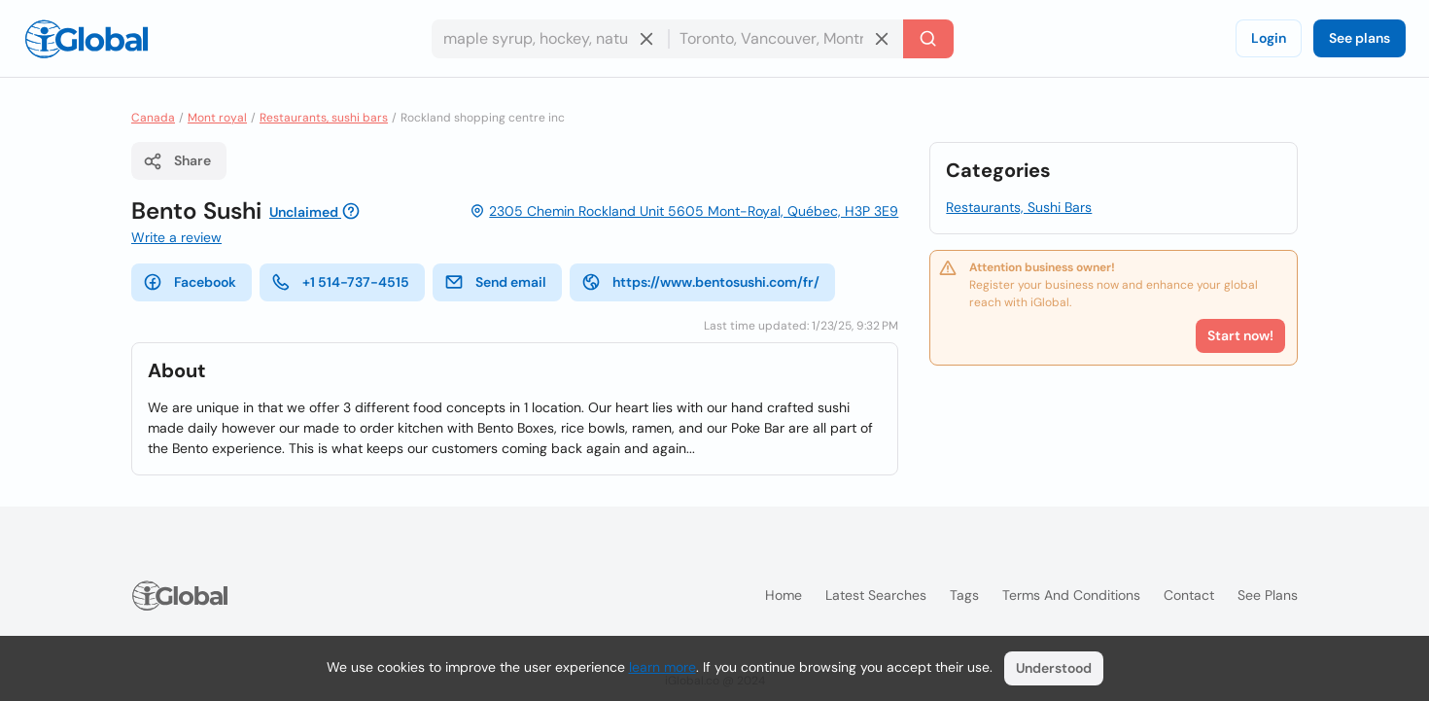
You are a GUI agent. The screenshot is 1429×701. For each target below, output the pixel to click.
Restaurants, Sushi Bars (1019, 207)
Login (1268, 38)
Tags (964, 595)
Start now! (1240, 335)
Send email (495, 282)
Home (783, 595)
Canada (153, 117)
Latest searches (875, 595)
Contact (1189, 595)
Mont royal (217, 117)
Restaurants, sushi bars (324, 117)
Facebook (189, 282)
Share (177, 161)
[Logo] (86, 38)
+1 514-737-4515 (340, 282)
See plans (1359, 38)
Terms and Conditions (1071, 595)
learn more (662, 667)
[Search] (928, 38)
